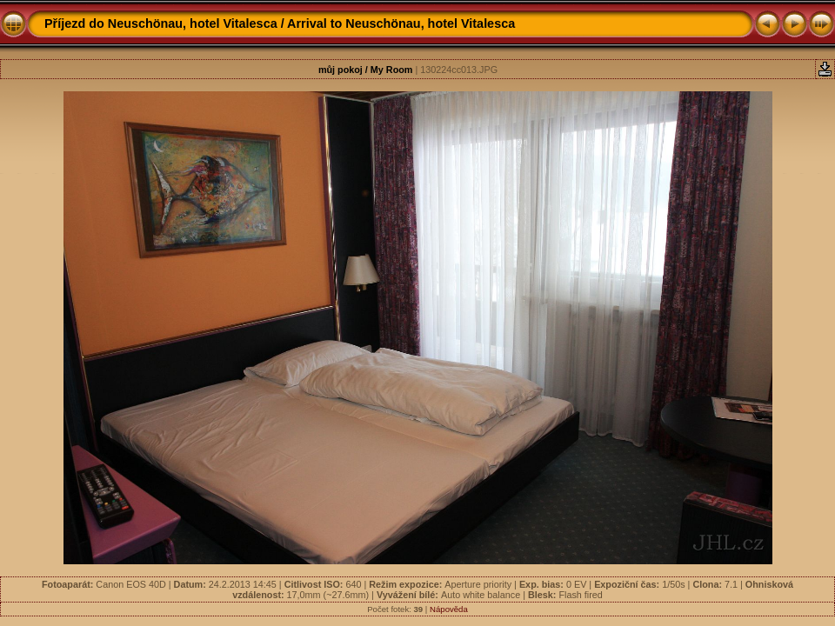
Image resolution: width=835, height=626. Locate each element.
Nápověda (449, 609)
